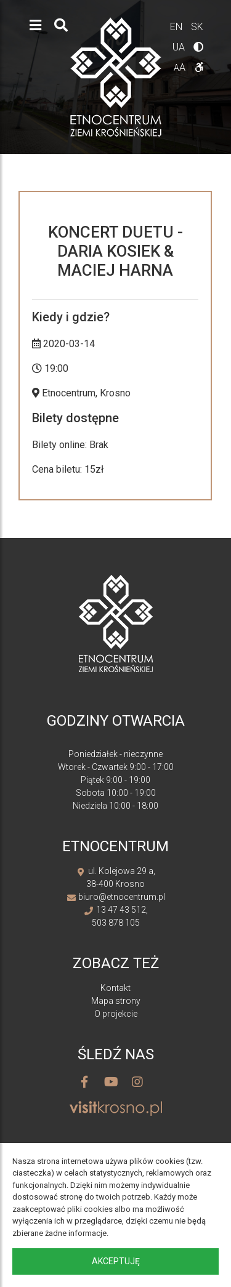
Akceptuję (116, 1261)
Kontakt (115, 988)
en (177, 27)
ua (179, 47)
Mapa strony (115, 1001)
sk (197, 27)
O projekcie (115, 1014)
